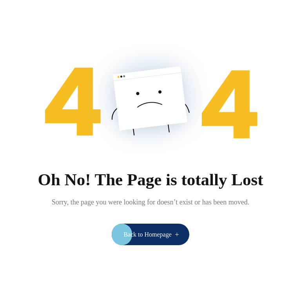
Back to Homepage (147, 234)
